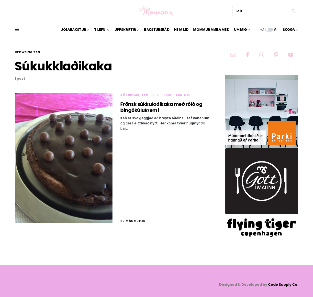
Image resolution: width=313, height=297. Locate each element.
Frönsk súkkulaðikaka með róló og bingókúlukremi (161, 107)
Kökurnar (129, 95)
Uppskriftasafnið (174, 95)
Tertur (148, 95)
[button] (17, 30)
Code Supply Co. (283, 284)
